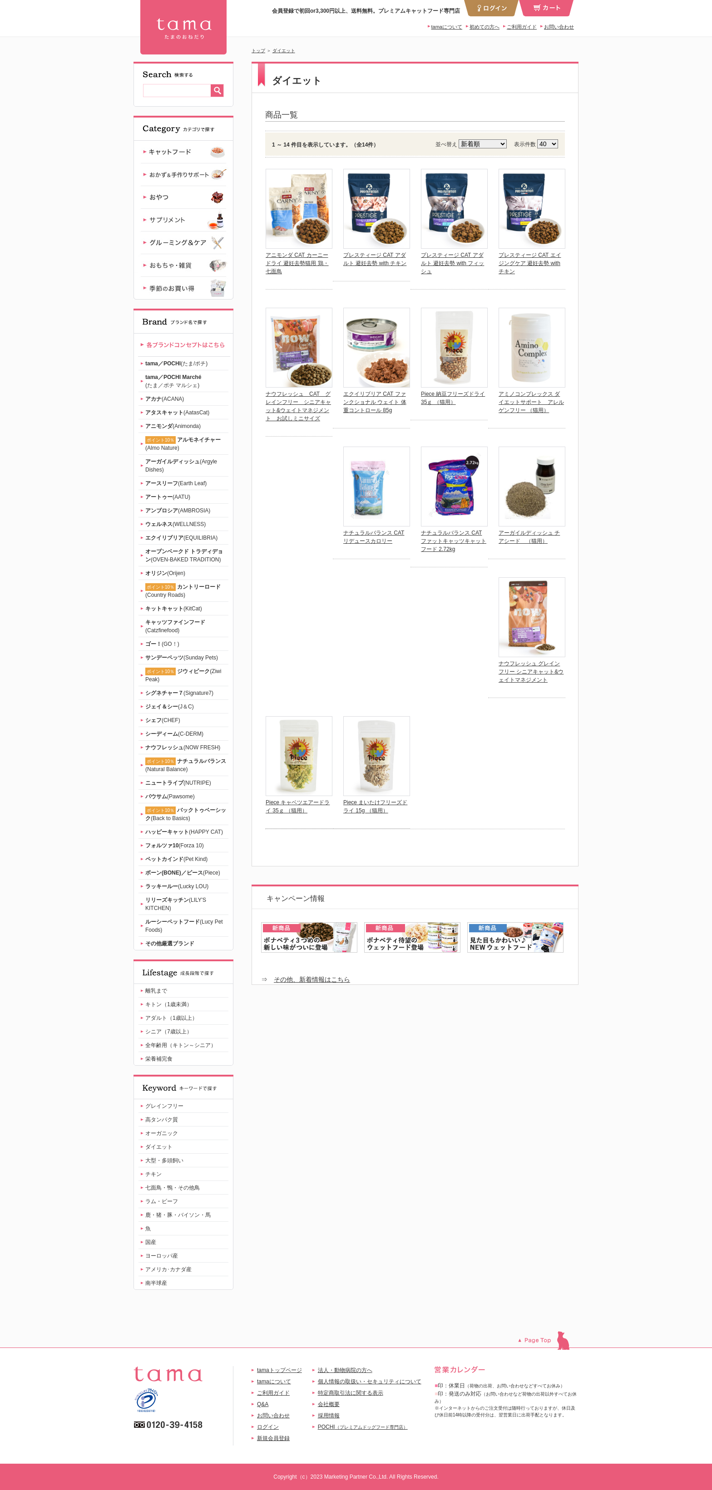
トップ (258, 50)
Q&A (262, 1404)
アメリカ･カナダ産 (168, 1269)
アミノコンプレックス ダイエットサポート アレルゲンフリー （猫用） (531, 402)
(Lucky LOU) (176, 886)
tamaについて (446, 27)
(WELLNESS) (175, 524)
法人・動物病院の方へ (345, 1370)
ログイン (268, 1427)
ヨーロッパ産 (161, 1256)
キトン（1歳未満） (168, 1004)
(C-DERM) (174, 734)
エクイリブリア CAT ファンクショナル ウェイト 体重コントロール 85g (374, 402)
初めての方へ (484, 27)
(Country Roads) (183, 590)
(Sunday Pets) (181, 657)
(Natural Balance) (185, 764)
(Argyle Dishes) (181, 465)
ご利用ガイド (522, 27)
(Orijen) (165, 573)
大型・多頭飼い (164, 1160)
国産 (150, 1242)
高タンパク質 (161, 1119)
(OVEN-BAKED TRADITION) (184, 555)
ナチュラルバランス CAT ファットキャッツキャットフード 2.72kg (453, 541)
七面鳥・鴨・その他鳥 (172, 1188)
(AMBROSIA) (177, 510)
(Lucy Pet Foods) (184, 926)
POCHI (363, 1427)
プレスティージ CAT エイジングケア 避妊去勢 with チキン (530, 263)
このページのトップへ (548, 1340)
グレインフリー (164, 1106)
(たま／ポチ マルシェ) (173, 381)
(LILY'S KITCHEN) (175, 904)
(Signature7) (179, 693)
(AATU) (167, 497)
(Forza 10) (174, 845)
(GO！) (162, 644)
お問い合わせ (559, 27)
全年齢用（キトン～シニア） (180, 1045)
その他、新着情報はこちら (312, 979)
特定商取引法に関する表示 (350, 1393)
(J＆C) (169, 706)
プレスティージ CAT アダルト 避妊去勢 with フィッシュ (452, 263)
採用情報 (329, 1415)
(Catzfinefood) (175, 626)
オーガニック (161, 1133)
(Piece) (182, 873)
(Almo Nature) (183, 443)
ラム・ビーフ (161, 1201)
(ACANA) (164, 399)
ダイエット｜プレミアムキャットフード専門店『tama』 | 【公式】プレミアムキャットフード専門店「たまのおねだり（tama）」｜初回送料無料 (183, 27)
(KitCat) (173, 608)
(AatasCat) (177, 412)
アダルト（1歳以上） (171, 1018)
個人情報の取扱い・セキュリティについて (369, 1381)
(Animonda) (173, 426)
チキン (153, 1174)
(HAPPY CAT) (184, 832)
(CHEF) (162, 720)
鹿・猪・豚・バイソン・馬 (178, 1215)
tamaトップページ (279, 1370)
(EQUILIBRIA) (181, 538)
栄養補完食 (159, 1059)
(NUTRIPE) (178, 783)
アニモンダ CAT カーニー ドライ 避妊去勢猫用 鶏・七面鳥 (297, 263)
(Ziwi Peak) (183, 675)
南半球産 (156, 1283)
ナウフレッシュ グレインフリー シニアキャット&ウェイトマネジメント (531, 671)
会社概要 (329, 1404)
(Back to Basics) (185, 813)
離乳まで (156, 991)
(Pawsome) (170, 796)
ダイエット (283, 50)
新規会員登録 (273, 1438)
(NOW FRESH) (182, 747)
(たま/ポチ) (176, 363)
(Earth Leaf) (176, 483)
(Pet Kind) (176, 859)
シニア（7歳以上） (168, 1031)
